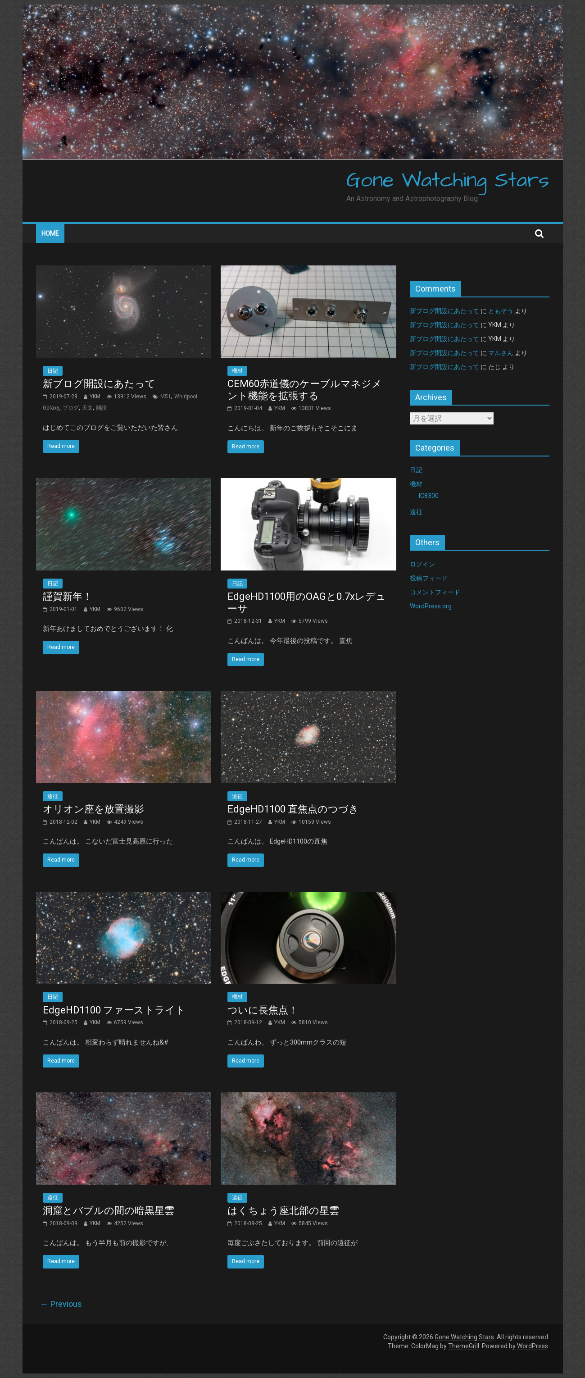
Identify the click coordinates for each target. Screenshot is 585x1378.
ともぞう (500, 311)
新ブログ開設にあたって (99, 383)
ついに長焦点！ (262, 1010)
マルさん (500, 352)
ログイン (422, 564)
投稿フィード (429, 578)
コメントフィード (435, 592)
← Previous (61, 1304)
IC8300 (429, 495)
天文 (87, 408)
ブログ (71, 408)
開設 (101, 408)
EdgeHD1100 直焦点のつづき (293, 809)
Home (50, 233)
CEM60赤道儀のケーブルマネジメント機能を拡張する (304, 389)
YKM (95, 396)
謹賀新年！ (67, 596)
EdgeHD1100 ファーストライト (114, 1010)
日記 (52, 371)
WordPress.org (431, 606)
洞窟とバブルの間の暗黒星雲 (108, 1210)
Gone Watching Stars (447, 180)
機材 (237, 371)
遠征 (52, 796)
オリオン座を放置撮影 (93, 809)
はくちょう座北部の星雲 (283, 1210)
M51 (165, 396)
